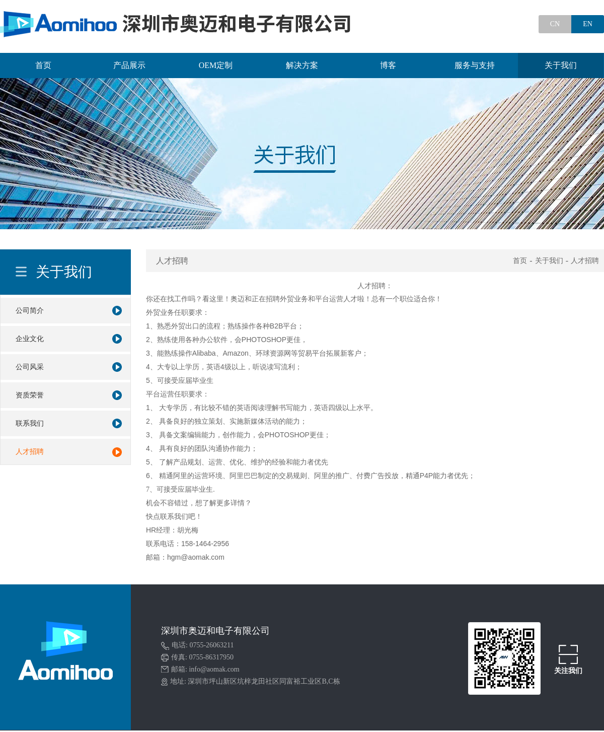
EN (587, 24)
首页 (43, 65)
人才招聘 (585, 260)
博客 (388, 65)
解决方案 (302, 65)
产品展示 (129, 65)
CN (555, 24)
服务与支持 (475, 65)
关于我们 (561, 65)
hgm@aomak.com (195, 557)
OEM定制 (216, 65)
